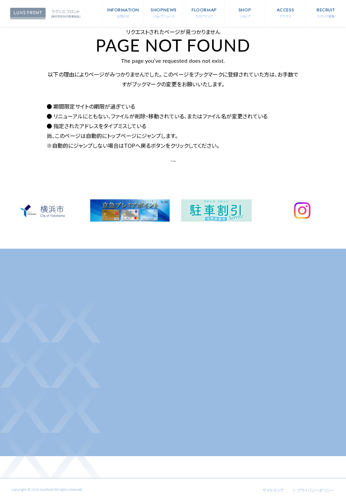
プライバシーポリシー (315, 490)
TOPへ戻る (173, 161)
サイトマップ (273, 490)
